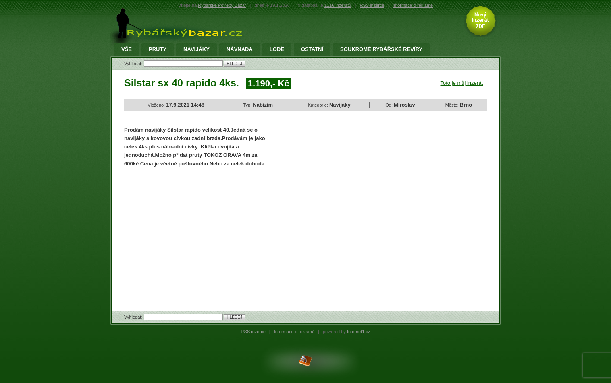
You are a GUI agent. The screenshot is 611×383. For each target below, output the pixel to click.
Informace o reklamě (294, 331)
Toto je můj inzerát (462, 83)
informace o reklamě (413, 5)
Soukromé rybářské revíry (381, 49)
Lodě (276, 49)
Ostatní (312, 49)
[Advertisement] (192, 232)
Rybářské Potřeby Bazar (222, 5)
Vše (126, 49)
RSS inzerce (372, 5)
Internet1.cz (358, 331)
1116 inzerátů (337, 5)
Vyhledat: (134, 63)
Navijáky (196, 49)
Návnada (239, 49)
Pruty (157, 49)
